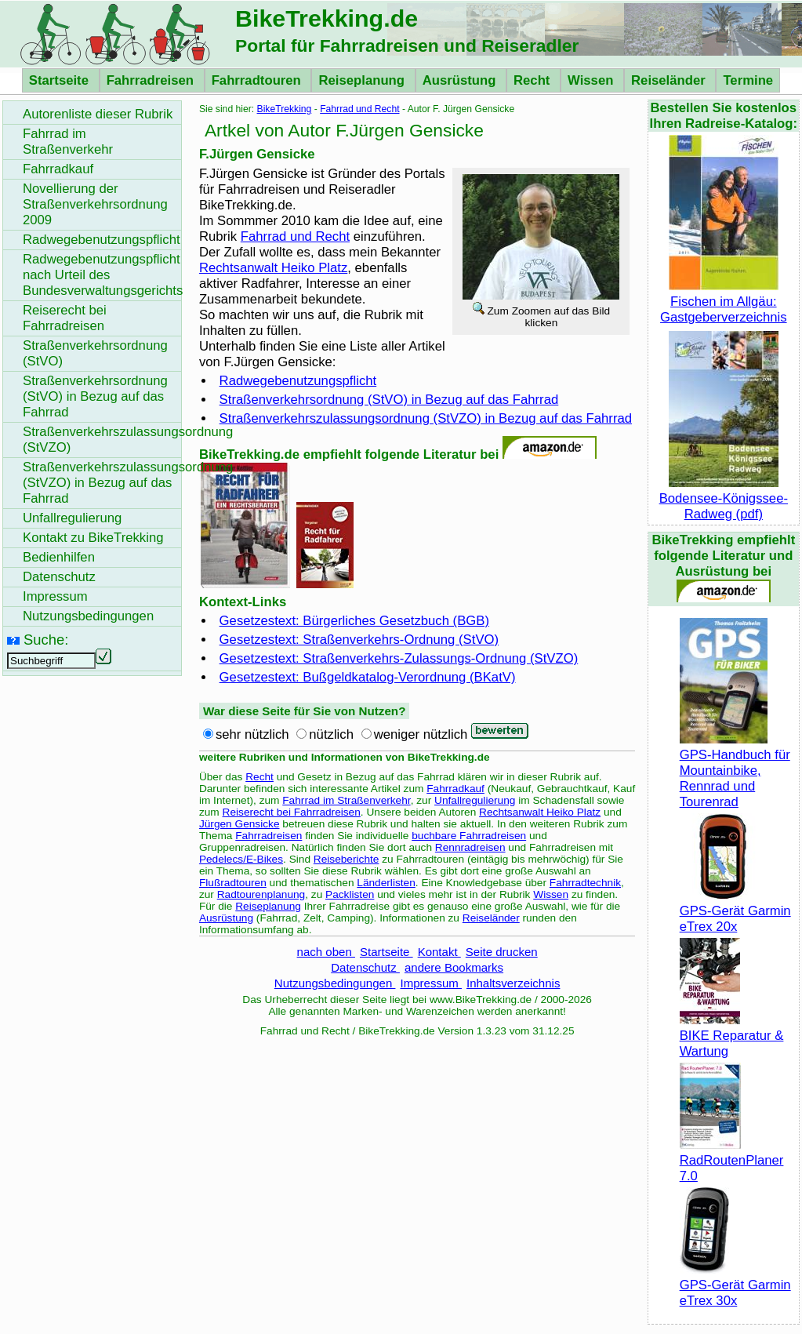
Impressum (431, 983)
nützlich (331, 734)
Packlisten (349, 894)
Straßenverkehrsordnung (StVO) (95, 353)
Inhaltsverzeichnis (513, 983)
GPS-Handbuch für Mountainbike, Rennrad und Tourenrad (735, 770)
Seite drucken (502, 951)
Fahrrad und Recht (359, 109)
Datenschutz (365, 967)
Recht (533, 80)
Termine (748, 80)
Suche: (46, 639)
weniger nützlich (421, 734)
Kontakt (439, 951)
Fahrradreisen (152, 80)
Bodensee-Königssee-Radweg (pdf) (723, 498)
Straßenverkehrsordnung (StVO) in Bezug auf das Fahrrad (389, 399)
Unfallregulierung (474, 800)
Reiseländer (670, 80)
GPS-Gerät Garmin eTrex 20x (735, 911)
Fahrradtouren (258, 80)
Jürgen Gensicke (239, 824)
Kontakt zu (93, 537)
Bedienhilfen (59, 557)
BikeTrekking (284, 109)
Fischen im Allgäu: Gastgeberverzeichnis (723, 301)
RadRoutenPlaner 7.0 (732, 1160)
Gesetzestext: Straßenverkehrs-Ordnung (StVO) (359, 639)
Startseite (61, 80)
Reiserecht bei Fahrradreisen (292, 812)
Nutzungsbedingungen (335, 983)
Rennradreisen (470, 847)
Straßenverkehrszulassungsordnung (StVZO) (102, 439)
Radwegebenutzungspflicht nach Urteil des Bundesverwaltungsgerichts (102, 275)
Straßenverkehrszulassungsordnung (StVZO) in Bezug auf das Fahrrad (426, 418)
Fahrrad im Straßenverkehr (346, 800)
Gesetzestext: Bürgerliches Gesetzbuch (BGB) (354, 620)
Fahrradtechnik (585, 883)
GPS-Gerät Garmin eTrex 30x (735, 1285)
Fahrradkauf (455, 788)
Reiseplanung (363, 80)
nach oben (326, 951)
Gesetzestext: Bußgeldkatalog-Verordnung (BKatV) (368, 677)
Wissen (592, 80)
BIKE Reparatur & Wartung (732, 1035)
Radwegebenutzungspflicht (298, 380)
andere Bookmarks (454, 967)
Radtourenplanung (261, 894)
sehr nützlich (252, 734)
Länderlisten (386, 883)
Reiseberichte (346, 859)
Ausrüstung (461, 80)
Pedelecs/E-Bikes (241, 859)
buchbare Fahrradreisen (469, 835)
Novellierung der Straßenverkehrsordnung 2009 (95, 204)
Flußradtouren (233, 883)
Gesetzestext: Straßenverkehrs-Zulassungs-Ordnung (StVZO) (399, 658)
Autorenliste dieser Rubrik (97, 114)
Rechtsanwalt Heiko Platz (273, 267)
